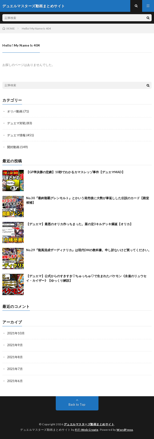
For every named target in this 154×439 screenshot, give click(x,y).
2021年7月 (15, 369)
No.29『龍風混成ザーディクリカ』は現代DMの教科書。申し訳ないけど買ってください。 (88, 250)
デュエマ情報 (16, 135)
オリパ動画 (15, 111)
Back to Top (77, 404)
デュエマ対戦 (16, 123)
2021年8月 (15, 357)
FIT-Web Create (86, 429)
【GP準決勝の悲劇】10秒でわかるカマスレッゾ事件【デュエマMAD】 (75, 172)
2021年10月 (16, 333)
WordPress (125, 429)
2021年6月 (15, 381)
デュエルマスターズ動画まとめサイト (89, 424)
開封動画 (13, 147)
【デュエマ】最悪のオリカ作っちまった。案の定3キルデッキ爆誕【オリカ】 (79, 224)
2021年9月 (15, 345)
